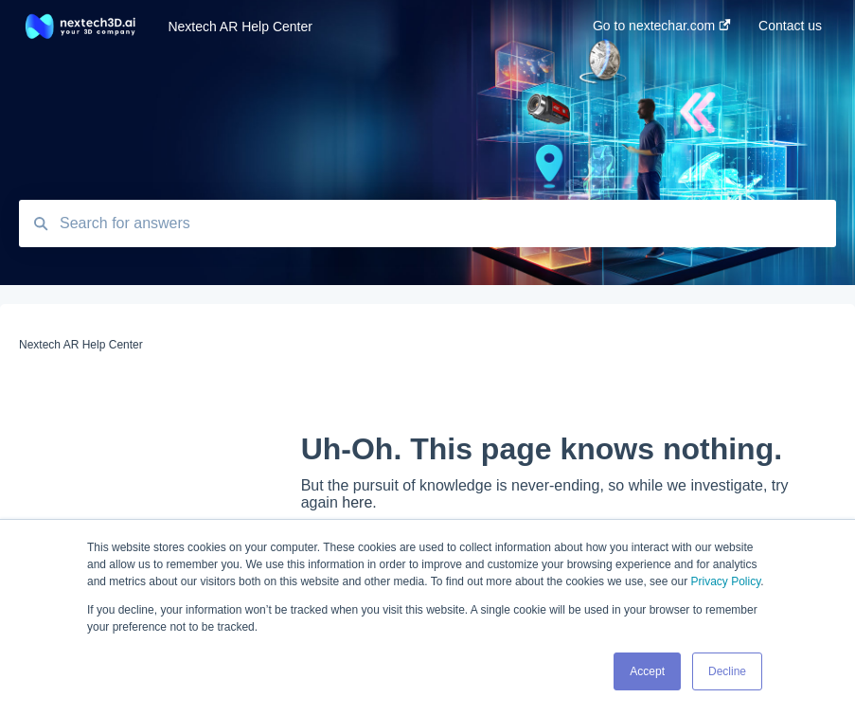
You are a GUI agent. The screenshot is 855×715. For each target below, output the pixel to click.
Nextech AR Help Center (240, 26)
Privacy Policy (725, 581)
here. (359, 502)
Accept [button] (647, 671)
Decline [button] (727, 671)
